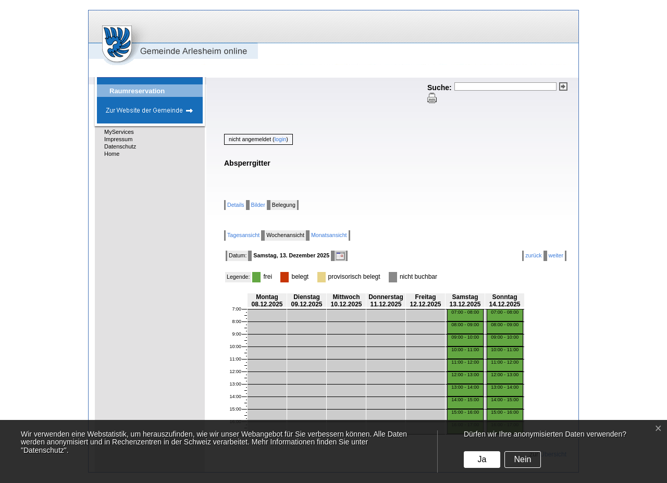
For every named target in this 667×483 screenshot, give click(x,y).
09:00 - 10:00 (465, 337)
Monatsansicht (329, 235)
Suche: (439, 87)
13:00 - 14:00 (465, 387)
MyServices (119, 132)
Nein (522, 459)
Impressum (118, 139)
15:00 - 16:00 (465, 412)
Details (235, 205)
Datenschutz (120, 146)
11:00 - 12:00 (465, 362)
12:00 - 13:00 (465, 374)
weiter (556, 255)
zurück (533, 255)
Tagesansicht (243, 235)
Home (111, 154)
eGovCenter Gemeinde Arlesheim (156, 37)
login (281, 139)
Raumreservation (137, 91)
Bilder (258, 205)
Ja (481, 459)
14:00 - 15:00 (465, 399)
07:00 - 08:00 (465, 312)
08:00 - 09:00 (465, 324)
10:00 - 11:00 (465, 349)
